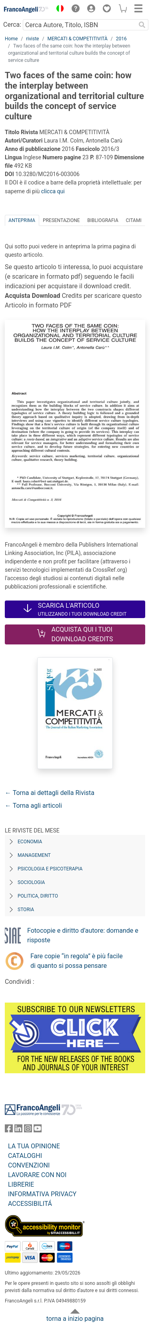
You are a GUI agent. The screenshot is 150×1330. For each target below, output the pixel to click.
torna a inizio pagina (75, 1318)
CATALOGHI (25, 1156)
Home (11, 39)
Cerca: (12, 24)
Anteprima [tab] (21, 220)
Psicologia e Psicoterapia (50, 869)
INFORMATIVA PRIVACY (42, 1194)
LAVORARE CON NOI (37, 1175)
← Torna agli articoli (33, 805)
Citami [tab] (133, 220)
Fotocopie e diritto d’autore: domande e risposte (82, 935)
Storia (26, 909)
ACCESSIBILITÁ (30, 1203)
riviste (32, 39)
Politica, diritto (38, 896)
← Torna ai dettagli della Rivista (49, 793)
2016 (121, 39)
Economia (30, 841)
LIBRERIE (21, 1184)
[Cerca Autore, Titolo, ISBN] (79, 24)
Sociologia (31, 882)
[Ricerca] (142, 24)
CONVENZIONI (29, 1165)
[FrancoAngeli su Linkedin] (18, 1130)
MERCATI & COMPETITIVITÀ (77, 39)
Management (34, 855)
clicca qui (53, 191)
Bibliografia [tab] (102, 220)
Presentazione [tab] (61, 220)
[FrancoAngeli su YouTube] (38, 1130)
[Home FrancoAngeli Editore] (26, 9)
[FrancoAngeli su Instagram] (28, 1130)
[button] (58, 9)
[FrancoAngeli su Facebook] (9, 1130)
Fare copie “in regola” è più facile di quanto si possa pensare (76, 960)
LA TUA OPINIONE (34, 1146)
